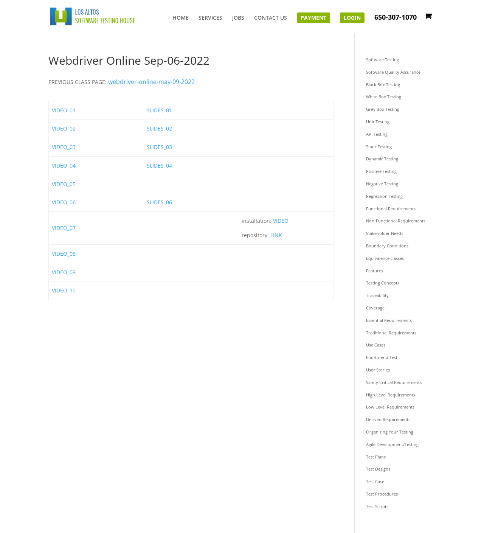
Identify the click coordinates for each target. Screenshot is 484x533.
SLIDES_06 (159, 202)
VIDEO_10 (64, 290)
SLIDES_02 (159, 128)
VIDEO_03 (64, 147)
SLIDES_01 (159, 110)
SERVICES (210, 18)
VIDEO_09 (64, 272)
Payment (313, 17)
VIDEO (281, 220)
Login (352, 17)
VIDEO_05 (64, 184)
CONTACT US (270, 18)
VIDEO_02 (64, 128)
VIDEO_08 (64, 253)
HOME (180, 18)
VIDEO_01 (64, 110)
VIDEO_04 (64, 165)
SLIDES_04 (159, 165)
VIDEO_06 (64, 202)
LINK (276, 235)
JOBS (238, 18)
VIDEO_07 (64, 228)
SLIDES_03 (159, 147)
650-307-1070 (395, 18)
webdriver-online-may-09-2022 (151, 82)
